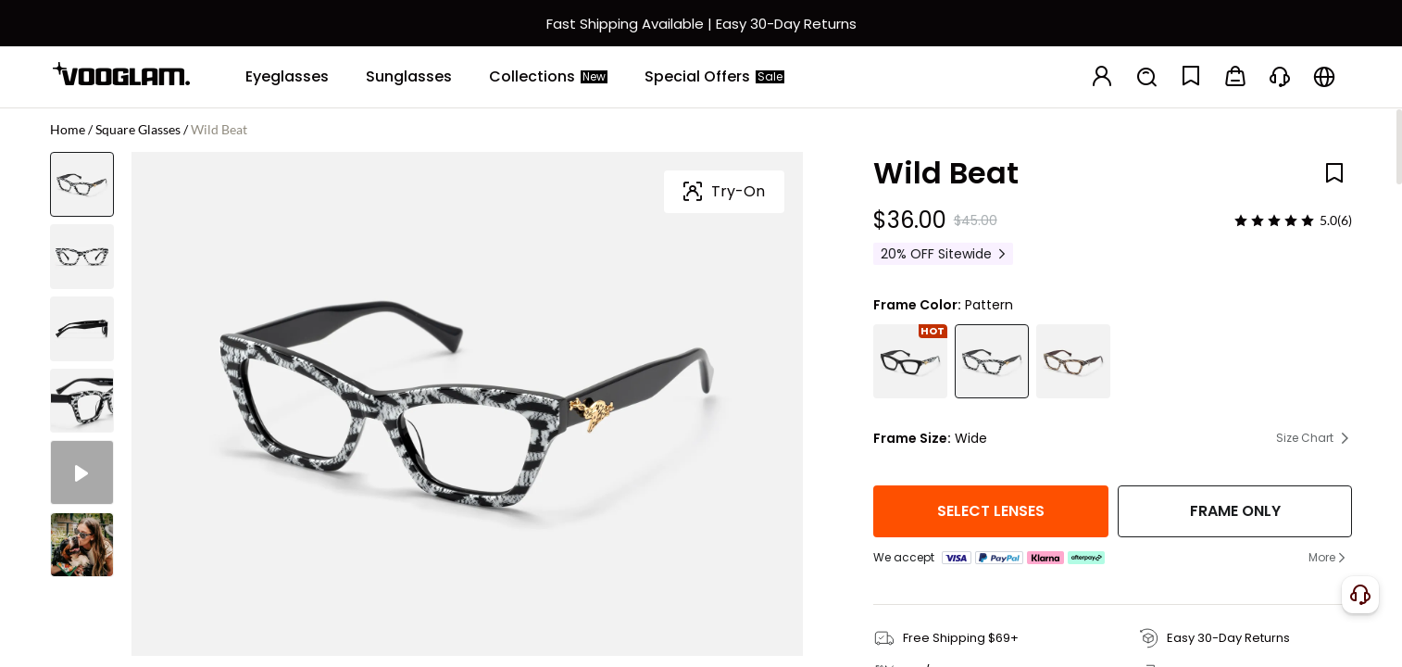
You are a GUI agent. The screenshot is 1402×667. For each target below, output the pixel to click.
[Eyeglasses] (287, 76)
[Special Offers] (714, 76)
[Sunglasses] (408, 76)
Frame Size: (912, 438)
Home (67, 129)
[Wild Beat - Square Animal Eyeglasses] (1073, 361)
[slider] (1274, 220)
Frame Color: (917, 305)
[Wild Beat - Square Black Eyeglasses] (910, 361)
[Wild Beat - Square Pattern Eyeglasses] (992, 361)
